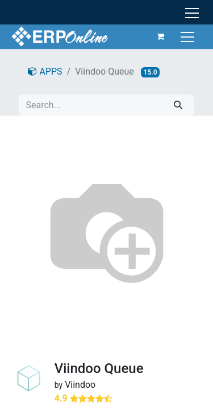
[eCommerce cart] (161, 36)
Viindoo (80, 384)
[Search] (178, 105)
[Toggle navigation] (189, 36)
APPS (45, 71)
